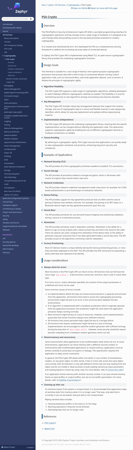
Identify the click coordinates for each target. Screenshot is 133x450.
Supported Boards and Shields (15, 226)
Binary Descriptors (11, 38)
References (11, 75)
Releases (6, 230)
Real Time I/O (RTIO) (12, 191)
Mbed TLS (49, 428)
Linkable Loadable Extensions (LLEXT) (16, 117)
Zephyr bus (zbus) (11, 195)
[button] (31, 19)
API (4, 238)
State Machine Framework (14, 167)
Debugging (8, 85)
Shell (6, 160)
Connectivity (8, 202)
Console (7, 42)
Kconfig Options (9, 242)
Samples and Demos (11, 223)
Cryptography (9, 56)
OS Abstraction (10, 149)
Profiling (7, 156)
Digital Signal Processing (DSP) (16, 92)
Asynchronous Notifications (15, 142)
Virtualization (9, 188)
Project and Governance (12, 212)
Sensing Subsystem (12, 174)
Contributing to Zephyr (12, 209)
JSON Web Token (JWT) (13, 112)
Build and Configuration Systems (16, 198)
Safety (5, 219)
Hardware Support (10, 205)
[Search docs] (18, 19)
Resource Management (13, 128)
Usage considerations (15, 72)
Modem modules (11, 139)
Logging (7, 121)
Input (6, 99)
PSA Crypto (9, 59)
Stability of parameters (69, 380)
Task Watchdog (10, 177)
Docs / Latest (47, 5)
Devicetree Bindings (11, 245)
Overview (11, 62)
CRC (5, 52)
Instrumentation (10, 103)
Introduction (8, 24)
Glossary (6, 252)
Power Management (12, 146)
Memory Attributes (11, 132)
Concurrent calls (115, 370)
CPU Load (8, 49)
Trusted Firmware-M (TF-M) (15, 181)
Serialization (9, 163)
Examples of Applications (16, 69)
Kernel (5, 31)
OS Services (6, 35)
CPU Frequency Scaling (13, 45)
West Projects (8, 249)
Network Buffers (10, 135)
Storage (7, 170)
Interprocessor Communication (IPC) (16, 107)
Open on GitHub (80, 8)
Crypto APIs (10, 82)
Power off (8, 153)
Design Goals (12, 66)
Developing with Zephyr (12, 28)
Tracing (7, 125)
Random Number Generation (16, 79)
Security (6, 216)
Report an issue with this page (103, 8)
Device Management (12, 89)
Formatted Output (11, 96)
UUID (6, 184)
